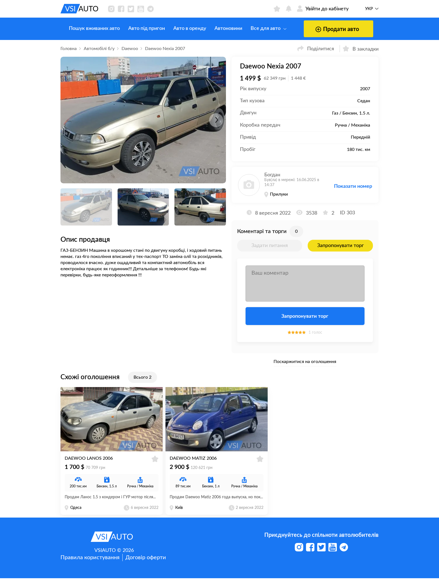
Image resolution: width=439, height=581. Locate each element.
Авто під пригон (138, 28)
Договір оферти (145, 560)
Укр (369, 9)
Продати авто (328, 29)
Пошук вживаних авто (85, 28)
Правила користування (90, 560)
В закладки (361, 48)
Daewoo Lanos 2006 (89, 461)
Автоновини (220, 28)
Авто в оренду (181, 28)
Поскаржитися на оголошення (305, 361)
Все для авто (260, 28)
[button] (216, 120)
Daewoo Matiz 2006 (193, 461)
